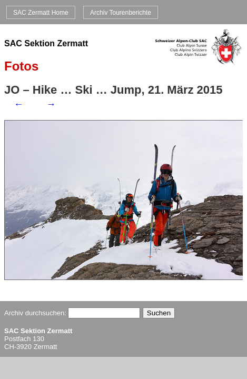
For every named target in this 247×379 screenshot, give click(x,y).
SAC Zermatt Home (40, 12)
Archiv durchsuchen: (72, 313)
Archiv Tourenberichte (120, 12)
